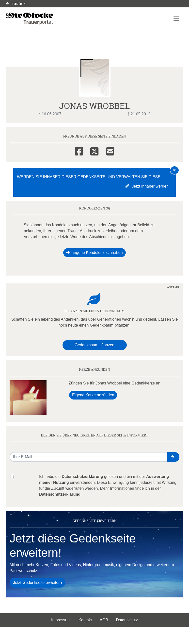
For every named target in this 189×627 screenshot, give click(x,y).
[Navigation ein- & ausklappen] (176, 18)
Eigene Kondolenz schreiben (94, 252)
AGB (104, 620)
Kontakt (85, 620)
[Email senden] (89, 457)
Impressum (61, 620)
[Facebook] (79, 150)
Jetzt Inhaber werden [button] (147, 186)
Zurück (16, 3)
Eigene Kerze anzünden (93, 395)
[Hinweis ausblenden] (174, 170)
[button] (173, 457)
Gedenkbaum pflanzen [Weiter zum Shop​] (94, 345)
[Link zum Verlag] (29, 18)
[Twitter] (94, 150)
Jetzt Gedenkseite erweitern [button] (37, 582)
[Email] (110, 150)
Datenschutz (127, 620)
